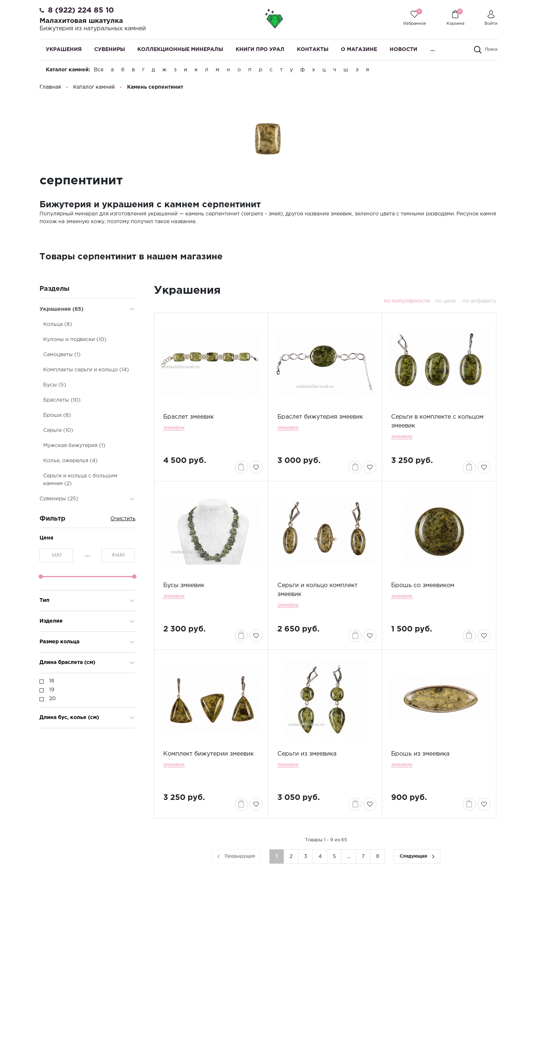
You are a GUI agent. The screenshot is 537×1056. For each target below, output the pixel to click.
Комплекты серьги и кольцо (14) (86, 370)
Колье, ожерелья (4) (70, 461)
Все (98, 70)
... (348, 857)
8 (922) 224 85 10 (81, 10)
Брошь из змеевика (420, 754)
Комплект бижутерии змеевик (208, 754)
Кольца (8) (57, 325)
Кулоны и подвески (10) (74, 340)
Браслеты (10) (62, 401)
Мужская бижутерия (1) (74, 446)
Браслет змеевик (188, 417)
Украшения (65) (61, 310)
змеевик (174, 428)
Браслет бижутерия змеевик (320, 417)
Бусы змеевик (183, 586)
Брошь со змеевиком (422, 586)
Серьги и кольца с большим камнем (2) (80, 480)
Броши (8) (57, 416)
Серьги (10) (58, 431)
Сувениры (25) (59, 499)
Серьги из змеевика (306, 754)
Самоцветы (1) (62, 355)
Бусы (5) (54, 386)
